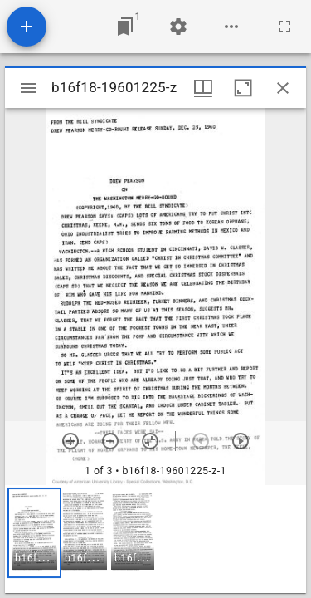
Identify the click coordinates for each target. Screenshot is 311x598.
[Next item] (240, 441)
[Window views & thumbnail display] (203, 88)
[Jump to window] (125, 27)
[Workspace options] (231, 27)
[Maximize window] (243, 88)
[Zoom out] (110, 441)
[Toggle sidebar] (28, 88)
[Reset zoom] (150, 441)
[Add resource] (26, 27)
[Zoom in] (70, 441)
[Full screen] (284, 27)
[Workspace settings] (178, 27)
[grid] (155, 539)
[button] (34, 533)
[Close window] (283, 88)
